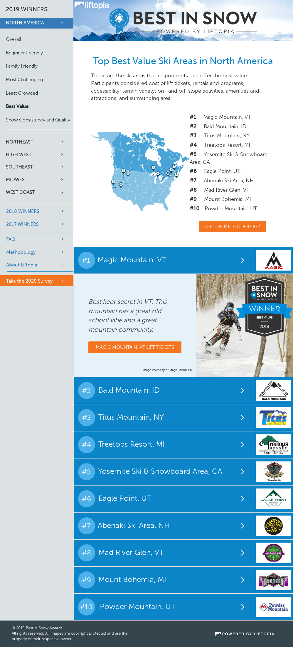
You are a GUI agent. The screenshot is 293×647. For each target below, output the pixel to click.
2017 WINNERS (22, 224)
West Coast (20, 192)
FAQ (10, 239)
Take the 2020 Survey (29, 281)
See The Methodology (232, 226)
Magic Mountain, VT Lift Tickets (135, 347)
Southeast (19, 167)
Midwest (16, 179)
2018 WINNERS (22, 211)
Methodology (21, 252)
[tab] (183, 260)
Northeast (19, 142)
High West (18, 154)
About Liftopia (21, 265)
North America (25, 23)
